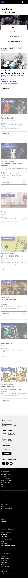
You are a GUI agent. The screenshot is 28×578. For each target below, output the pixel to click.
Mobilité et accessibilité (6, 508)
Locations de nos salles (6, 573)
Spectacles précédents (14, 41)
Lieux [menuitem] (14, 27)
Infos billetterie (4, 499)
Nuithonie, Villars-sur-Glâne (9, 425)
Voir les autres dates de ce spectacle (10, 83)
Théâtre (21, 48)
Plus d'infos (6, 88)
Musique (7, 70)
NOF (2, 486)
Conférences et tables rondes (8, 545)
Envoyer (6, 453)
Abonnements (4, 501)
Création (7, 210)
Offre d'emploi (4, 560)
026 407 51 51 (6, 440)
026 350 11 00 (11, 434)
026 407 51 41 (14, 433)
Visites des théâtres (5, 571)
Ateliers (2, 541)
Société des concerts (6, 480)
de (20, 2)
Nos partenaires (4, 562)
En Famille (11, 70)
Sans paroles (3, 341)
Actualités (3, 564)
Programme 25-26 (5, 474)
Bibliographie (4, 534)
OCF (2, 484)
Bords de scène (4, 543)
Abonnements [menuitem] (14, 36)
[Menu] (26, 1)
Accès (2, 506)
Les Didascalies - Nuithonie (7, 516)
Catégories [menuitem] (14, 31)
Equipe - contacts (5, 558)
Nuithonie (13, 48)
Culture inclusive (5, 536)
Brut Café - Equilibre (5, 514)
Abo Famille (5, 50)
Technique (3, 521)
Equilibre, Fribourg (7, 424)
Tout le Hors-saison (5, 478)
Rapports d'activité (5, 566)
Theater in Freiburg (5, 482)
